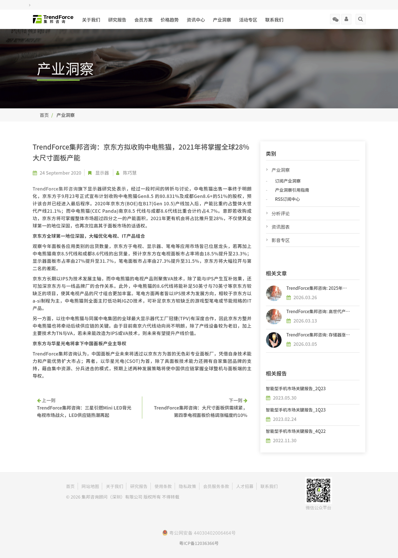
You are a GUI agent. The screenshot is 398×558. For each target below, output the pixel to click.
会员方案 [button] (143, 19)
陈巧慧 (130, 172)
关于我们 (91, 19)
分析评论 (281, 213)
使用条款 (163, 486)
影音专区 (281, 240)
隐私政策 (187, 486)
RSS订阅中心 (287, 199)
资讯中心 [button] (196, 19)
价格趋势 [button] (169, 19)
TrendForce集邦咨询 (55, 188)
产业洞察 (281, 169)
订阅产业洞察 (288, 181)
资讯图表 (281, 226)
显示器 (102, 172)
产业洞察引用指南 (292, 190)
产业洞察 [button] (222, 19)
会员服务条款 (216, 486)
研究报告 (117, 19)
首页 (44, 114)
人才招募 (244, 486)
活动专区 (248, 19)
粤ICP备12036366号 (199, 543)
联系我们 (274, 19)
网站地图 (90, 486)
